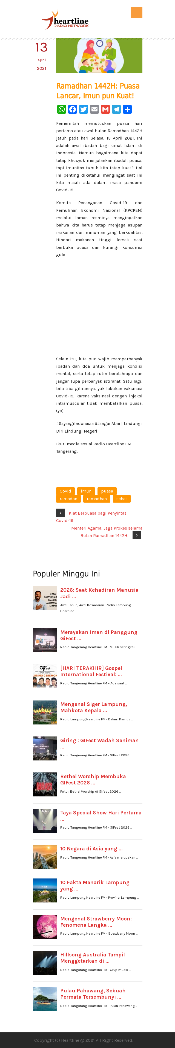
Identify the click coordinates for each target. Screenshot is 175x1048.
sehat (121, 498)
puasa (107, 491)
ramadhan (97, 498)
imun (86, 491)
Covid (65, 491)
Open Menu (136, 12)
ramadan (68, 498)
